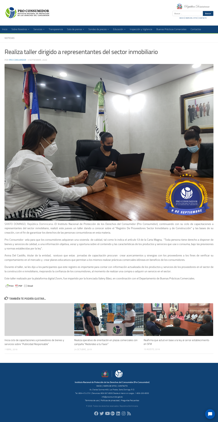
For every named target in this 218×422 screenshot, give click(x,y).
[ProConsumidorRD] (96, 413)
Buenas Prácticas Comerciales (171, 29)
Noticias (10, 38)
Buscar (208, 13)
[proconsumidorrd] (102, 413)
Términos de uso (92, 400)
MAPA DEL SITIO (191, 18)
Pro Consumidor (17, 60)
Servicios (37, 29)
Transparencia (56, 29)
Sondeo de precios (97, 29)
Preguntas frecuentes (130, 400)
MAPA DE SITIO (109, 386)
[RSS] (129, 413)
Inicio (4, 29)
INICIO (181, 18)
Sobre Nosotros (19, 29)
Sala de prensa (74, 29)
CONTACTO (203, 18)
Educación (118, 29)
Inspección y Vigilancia (141, 29)
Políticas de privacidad (110, 400)
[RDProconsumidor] (107, 413)
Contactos (196, 29)
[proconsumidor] (118, 413)
